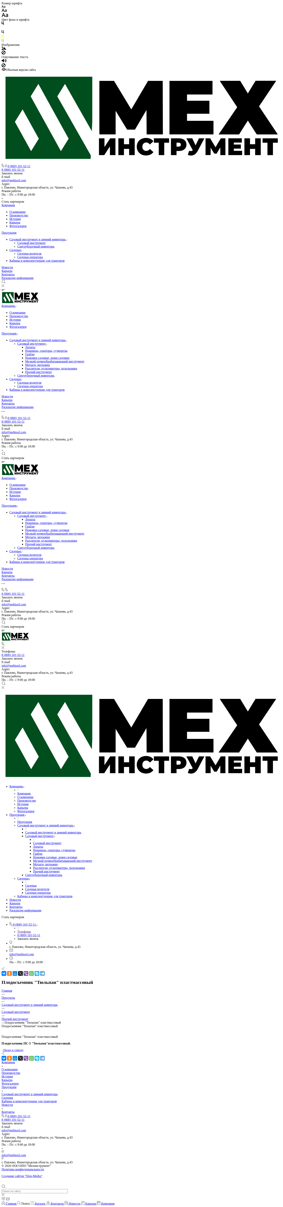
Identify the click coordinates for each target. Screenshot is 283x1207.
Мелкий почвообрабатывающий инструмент (54, 361)
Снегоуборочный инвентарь (35, 246)
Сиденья (15, 250)
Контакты (8, 274)
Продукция (9, 232)
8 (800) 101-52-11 (18, 166)
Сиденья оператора (30, 257)
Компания (8, 205)
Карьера (14, 222)
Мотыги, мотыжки (37, 365)
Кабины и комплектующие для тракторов (37, 260)
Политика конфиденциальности (23, 1169)
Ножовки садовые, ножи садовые (47, 358)
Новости (7, 267)
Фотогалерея (18, 226)
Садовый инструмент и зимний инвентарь (37, 239)
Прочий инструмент (38, 372)
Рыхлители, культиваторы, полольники (51, 368)
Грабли (30, 354)
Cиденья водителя (29, 253)
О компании (17, 211)
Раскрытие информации (17, 278)
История (15, 219)
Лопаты (30, 347)
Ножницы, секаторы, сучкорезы (46, 350)
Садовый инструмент (31, 243)
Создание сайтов (22, 1176)
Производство (18, 215)
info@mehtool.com (14, 180)
